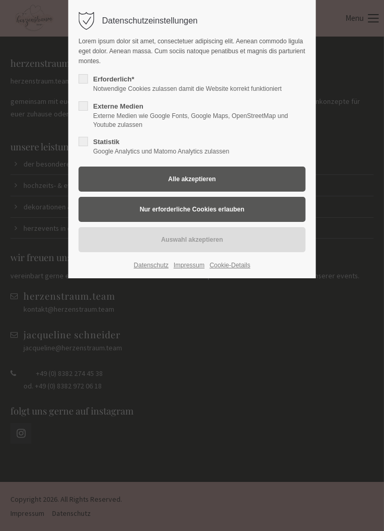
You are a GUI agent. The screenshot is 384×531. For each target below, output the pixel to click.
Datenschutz (151, 265)
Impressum (189, 265)
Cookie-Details (230, 265)
